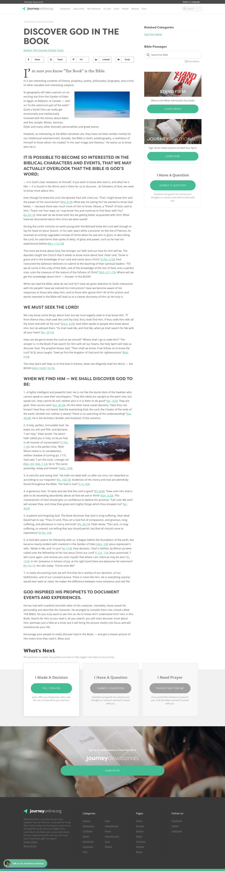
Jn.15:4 (67, 548)
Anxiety (86, 821)
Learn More (172, 108)
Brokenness (88, 826)
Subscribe (173, 156)
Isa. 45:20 (59, 405)
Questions (65, 8)
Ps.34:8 (99, 491)
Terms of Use (30, 846)
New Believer (94, 8)
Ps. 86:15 (83, 524)
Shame (108, 846)
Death (86, 836)
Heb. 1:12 (40, 464)
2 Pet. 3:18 (107, 259)
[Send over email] (125, 60)
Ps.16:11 (29, 565)
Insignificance (112, 836)
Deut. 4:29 (68, 323)
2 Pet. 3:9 (45, 532)
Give (144, 8)
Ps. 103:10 (64, 479)
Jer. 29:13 (47, 332)
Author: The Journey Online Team (44, 50)
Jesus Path (78, 8)
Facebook (177, 821)
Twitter (175, 826)
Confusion (88, 831)
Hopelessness (111, 826)
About (139, 851)
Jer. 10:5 (112, 401)
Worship (140, 846)
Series (139, 836)
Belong (135, 8)
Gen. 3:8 (102, 544)
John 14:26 (39, 368)
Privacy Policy (31, 842)
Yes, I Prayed (51, 688)
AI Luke (107, 8)
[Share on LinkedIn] (102, 60)
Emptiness (88, 846)
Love (107, 841)
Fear (85, 851)
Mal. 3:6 (29, 464)
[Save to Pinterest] (80, 60)
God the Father (153, 34)
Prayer (125, 8)
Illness (108, 831)
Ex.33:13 (29, 215)
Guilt (107, 821)
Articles (139, 831)
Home (139, 821)
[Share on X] (57, 60)
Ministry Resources (33, 2)
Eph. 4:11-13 (107, 272)
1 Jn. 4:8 (84, 484)
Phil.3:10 (66, 202)
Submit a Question (172, 185)
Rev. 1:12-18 (55, 243)
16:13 (50, 368)
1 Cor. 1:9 (101, 552)
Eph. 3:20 (106, 495)
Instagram (177, 831)
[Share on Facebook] (35, 60)
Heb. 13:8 (65, 468)
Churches (140, 841)
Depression (88, 841)
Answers (140, 826)
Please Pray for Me (170, 688)
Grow (116, 8)
